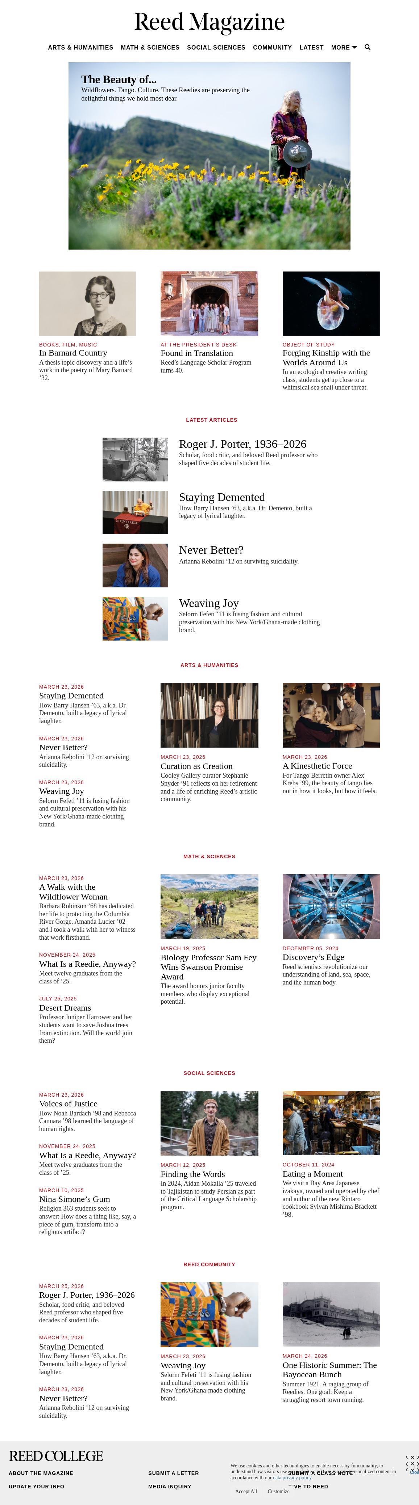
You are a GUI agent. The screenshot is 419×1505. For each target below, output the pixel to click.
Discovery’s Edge (313, 957)
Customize (279, 1491)
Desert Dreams (65, 1007)
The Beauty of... (119, 79)
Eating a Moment (313, 1173)
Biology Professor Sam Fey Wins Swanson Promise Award (209, 967)
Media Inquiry (169, 1486)
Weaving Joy (209, 602)
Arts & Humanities (81, 47)
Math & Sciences (150, 47)
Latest (311, 47)
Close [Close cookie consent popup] (414, 1470)
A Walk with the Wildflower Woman (73, 891)
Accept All (246, 1491)
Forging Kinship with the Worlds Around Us (326, 357)
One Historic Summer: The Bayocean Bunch (330, 1369)
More (344, 47)
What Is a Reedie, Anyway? (87, 964)
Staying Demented (222, 496)
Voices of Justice (68, 1103)
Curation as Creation (197, 766)
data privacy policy (292, 1477)
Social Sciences (216, 47)
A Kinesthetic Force (317, 765)
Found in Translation (197, 353)
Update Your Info (37, 1486)
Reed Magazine (209, 24)
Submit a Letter (173, 1473)
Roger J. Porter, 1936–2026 (243, 443)
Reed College (56, 1456)
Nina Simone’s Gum (74, 1199)
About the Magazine (41, 1473)
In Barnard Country (73, 352)
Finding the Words (193, 1174)
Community (272, 47)
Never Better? (211, 549)
